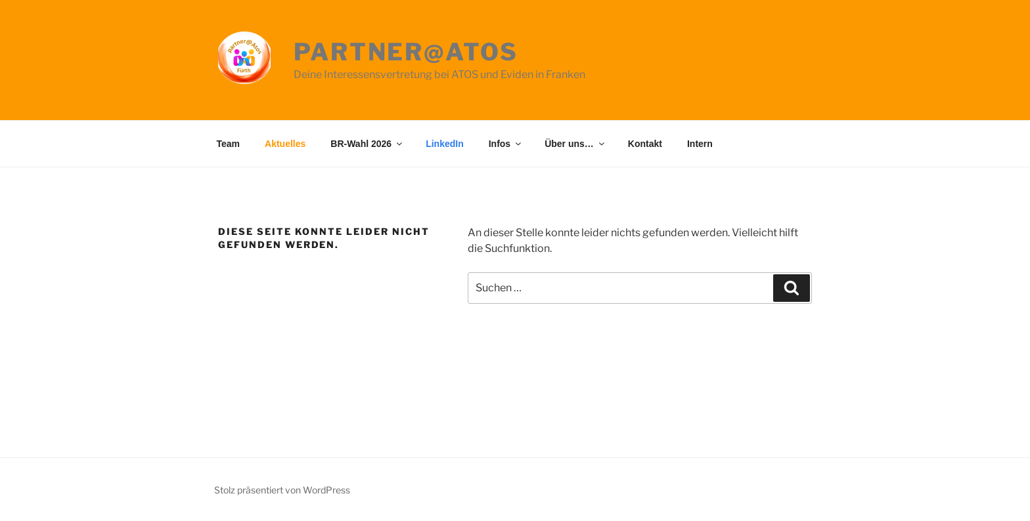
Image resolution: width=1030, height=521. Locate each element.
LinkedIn (445, 143)
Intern (700, 143)
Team (228, 143)
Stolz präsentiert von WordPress (282, 489)
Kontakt (645, 143)
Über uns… (575, 143)
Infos (506, 143)
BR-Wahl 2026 (367, 143)
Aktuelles (285, 143)
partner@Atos (406, 51)
